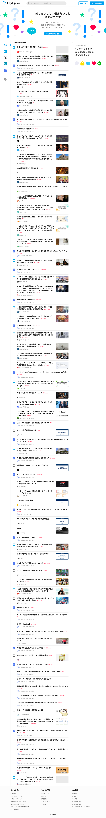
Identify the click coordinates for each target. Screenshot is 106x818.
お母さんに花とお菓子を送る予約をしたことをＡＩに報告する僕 (38, 671)
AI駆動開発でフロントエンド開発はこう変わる (32, 465)
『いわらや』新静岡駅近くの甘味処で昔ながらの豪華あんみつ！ (34, 580)
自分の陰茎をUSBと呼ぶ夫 (26, 299)
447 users (19, 374)
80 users (45, 356)
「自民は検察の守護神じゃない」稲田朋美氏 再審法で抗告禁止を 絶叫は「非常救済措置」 (34, 308)
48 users (37, 404)
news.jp (21, 87)
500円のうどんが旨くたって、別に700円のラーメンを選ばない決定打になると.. (42, 731)
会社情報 (74, 793)
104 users (19, 189)
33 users (34, 103)
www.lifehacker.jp (24, 246)
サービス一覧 (45, 793)
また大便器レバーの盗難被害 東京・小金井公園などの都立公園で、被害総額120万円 (34, 345)
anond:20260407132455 (26, 540)
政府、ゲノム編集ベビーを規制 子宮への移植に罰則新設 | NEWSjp (34, 83)
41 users (46, 112)
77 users (45, 138)
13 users (52, 458)
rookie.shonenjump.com (26, 96)
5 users (30, 441)
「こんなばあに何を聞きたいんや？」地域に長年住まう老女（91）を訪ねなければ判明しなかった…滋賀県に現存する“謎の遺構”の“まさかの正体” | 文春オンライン (35, 158)
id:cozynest (22, 643)
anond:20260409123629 (26, 461)
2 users (19, 770)
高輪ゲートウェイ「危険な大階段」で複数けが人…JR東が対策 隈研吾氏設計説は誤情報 (35, 57)
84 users (46, 365)
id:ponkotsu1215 (24, 715)
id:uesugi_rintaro (24, 505)
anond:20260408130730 (26, 634)
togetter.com (22, 212)
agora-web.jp (23, 282)
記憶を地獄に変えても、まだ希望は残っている (32, 664)
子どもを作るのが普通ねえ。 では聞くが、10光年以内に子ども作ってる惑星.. (42, 119)
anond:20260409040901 (26, 514)
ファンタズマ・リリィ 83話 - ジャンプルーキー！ (33, 91)
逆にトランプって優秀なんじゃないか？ (30, 563)
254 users (38, 299)
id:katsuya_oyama (24, 470)
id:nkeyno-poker (24, 435)
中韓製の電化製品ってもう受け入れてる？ (31, 648)
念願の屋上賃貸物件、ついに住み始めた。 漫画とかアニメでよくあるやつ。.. (42, 686)
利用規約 (13, 793)
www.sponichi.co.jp (25, 784)
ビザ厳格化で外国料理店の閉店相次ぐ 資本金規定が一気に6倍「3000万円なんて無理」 (34, 317)
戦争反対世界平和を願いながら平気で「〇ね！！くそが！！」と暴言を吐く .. (42, 758)
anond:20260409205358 (26, 302)
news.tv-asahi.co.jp (24, 77)
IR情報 (74, 796)
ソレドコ (43, 804)
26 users (45, 47)
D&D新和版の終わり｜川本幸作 (27, 168)
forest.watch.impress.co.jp (26, 418)
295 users (23, 161)
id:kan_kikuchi (23, 496)
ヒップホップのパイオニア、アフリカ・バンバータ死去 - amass (34, 146)
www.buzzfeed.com (25, 594)
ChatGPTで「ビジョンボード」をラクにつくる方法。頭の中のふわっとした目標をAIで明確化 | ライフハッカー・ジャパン (35, 241)
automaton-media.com (26, 295)
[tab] (5, 45)
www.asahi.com (23, 265)
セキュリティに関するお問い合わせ (21, 807)
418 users (48, 648)
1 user (38, 430)
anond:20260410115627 (26, 68)
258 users (32, 198)
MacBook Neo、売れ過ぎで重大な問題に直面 (32, 655)
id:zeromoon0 (23, 603)
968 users (33, 723)
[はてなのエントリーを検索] (46, 3)
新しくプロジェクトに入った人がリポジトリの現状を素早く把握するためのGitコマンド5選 (34, 137)
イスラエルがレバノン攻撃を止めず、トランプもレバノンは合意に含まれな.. (42, 509)
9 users (32, 607)
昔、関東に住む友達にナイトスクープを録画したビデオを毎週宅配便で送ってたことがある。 (42, 440)
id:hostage (22, 533)
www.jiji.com (23, 453)
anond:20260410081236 (26, 131)
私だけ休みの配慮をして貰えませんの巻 (30, 710)
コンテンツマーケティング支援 (81, 807)
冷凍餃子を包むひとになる (26, 325)
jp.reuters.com (23, 201)
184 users (19, 253)
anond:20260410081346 (26, 124)
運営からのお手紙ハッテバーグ (27, 537)
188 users (48, 209)
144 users (38, 781)
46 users (33, 75)
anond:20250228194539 (26, 425)
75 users (41, 546)
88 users (29, 416)
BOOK (19, 528)
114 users (39, 484)
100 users (25, 219)
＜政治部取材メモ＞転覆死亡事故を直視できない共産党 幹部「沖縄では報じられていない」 (34, 111)
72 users (45, 279)
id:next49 (21, 523)
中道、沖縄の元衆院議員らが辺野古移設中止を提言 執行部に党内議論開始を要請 (34, 178)
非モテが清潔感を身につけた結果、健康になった (33, 458)
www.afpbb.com (24, 106)
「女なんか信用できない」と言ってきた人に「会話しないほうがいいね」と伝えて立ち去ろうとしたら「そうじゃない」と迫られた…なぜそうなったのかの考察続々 (35, 228)
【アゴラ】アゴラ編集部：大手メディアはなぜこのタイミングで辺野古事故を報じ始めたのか (35, 278)
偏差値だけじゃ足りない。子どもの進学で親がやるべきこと (34, 639)
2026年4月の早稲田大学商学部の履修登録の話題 (33, 519)
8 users (19, 617)
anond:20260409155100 (26, 377)
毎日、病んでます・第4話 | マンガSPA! (30, 47)
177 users (19, 232)
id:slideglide (22, 726)
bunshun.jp (22, 163)
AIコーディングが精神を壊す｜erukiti (29, 393)
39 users (29, 244)
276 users (19, 688)
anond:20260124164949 (26, 444)
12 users (29, 84)
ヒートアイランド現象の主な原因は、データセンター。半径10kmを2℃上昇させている (35, 545)
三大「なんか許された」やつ (26, 474)
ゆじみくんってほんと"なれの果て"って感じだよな (34, 679)
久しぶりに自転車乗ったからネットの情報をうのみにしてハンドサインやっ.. (42, 251)
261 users (45, 570)
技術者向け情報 (76, 801)
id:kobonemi (23, 660)
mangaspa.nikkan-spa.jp (26, 52)
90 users (19, 121)
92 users (43, 269)
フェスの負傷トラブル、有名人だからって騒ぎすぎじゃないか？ (38, 695)
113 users (37, 262)
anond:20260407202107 (26, 745)
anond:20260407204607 (26, 735)
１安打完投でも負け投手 (25, 500)
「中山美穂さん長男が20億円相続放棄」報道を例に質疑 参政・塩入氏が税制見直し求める (35, 354)
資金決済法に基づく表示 (17, 804)
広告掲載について (77, 804)
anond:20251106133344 (26, 682)
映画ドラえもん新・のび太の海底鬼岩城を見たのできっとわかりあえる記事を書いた (35, 599)
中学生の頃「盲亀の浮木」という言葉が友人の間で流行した (37, 703)
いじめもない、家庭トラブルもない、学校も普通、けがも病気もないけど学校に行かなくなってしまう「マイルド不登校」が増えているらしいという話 (35, 207)
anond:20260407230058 (26, 705)
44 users (39, 600)
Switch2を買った (23, 607)
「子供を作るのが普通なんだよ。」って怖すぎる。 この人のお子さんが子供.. (42, 372)
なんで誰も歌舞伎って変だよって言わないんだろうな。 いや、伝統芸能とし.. (42, 749)
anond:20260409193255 (26, 256)
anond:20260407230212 (26, 691)
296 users (47, 309)
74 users (26, 386)
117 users (38, 129)
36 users (22, 732)
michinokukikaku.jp (24, 191)
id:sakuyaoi (22, 584)
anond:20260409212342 (26, 272)
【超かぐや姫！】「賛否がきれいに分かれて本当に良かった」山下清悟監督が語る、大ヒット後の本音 (35, 590)
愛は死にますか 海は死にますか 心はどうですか (33, 554)
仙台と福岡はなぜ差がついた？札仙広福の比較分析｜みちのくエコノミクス (42, 187)
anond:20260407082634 (26, 763)
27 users (43, 58)
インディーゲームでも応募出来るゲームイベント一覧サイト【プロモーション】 (35, 492)
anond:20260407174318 (26, 754)
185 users (47, 563)
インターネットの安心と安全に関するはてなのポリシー (88, 50)
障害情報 (43, 799)
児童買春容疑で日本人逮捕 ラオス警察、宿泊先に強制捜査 (34, 218)
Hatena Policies (15, 809)
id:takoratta (22, 486)
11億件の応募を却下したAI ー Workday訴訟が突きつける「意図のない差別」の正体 (35, 482)
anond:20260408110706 (26, 477)
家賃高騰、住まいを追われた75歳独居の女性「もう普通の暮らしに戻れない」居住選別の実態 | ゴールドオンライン (35, 335)
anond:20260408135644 (26, 627)
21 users (60, 703)
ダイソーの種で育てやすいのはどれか (29, 570)
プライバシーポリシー (17, 796)
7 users (19, 511)
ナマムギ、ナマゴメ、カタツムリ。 (28, 269)
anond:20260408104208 (26, 651)
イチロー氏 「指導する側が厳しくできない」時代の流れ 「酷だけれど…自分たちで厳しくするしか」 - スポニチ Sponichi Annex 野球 (35, 779)
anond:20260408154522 (26, 619)
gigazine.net (22, 141)
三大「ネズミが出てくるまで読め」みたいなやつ (33, 423)
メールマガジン (45, 801)
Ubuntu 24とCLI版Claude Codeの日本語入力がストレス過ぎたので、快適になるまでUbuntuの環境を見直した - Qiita (35, 383)
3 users (27, 581)
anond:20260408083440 (26, 667)
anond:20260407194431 (26, 674)
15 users (56, 65)
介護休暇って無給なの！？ (26, 129)
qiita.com (22, 388)
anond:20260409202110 (26, 328)
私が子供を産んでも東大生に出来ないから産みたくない (35, 65)
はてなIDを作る (97, 3)
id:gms (21, 558)
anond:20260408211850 (26, 566)
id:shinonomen (23, 575)
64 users (45, 393)
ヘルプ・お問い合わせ (17, 799)
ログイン (83, 3)
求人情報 (74, 799)
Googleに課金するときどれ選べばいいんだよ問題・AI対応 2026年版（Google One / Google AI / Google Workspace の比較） (35, 721)
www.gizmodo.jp (24, 549)
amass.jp (21, 150)
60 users (27, 147)
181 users (19, 751)
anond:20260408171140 (26, 610)
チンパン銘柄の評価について (26, 430)
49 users (39, 179)
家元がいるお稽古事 (23, 624)
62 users (41, 168)
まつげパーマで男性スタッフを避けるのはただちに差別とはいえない (40, 631)
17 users (37, 325)
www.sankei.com (24, 61)
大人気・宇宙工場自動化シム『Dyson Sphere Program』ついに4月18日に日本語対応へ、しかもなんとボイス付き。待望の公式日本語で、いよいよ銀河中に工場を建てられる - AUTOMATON (35, 289)
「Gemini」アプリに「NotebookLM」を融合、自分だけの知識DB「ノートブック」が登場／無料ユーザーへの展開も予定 (35, 413)
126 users (38, 292)
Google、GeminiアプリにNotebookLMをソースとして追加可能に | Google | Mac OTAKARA (35, 364)
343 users (43, 318)
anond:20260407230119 (26, 698)
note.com (22, 173)
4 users (19, 742)
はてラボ (43, 796)
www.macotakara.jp (25, 367)
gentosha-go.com (24, 340)
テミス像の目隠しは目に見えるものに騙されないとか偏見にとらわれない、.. (42, 740)
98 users (41, 346)
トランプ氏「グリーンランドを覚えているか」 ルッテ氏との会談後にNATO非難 (34, 403)
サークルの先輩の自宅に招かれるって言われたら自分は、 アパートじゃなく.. (42, 615)
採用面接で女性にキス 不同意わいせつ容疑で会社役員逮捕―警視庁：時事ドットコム (34, 449)
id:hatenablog (23, 773)
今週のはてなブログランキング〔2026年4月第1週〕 (34, 768)
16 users (19, 93)
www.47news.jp (23, 221)
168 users (25, 337)
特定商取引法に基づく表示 (18, 801)
